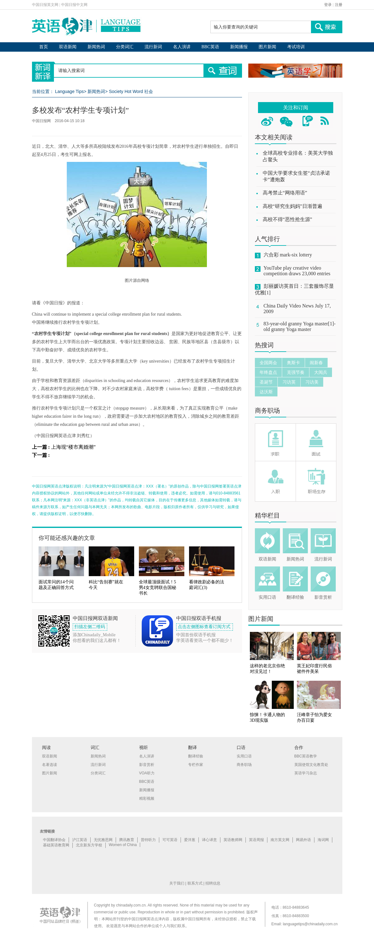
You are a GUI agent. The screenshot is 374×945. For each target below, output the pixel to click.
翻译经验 (295, 597)
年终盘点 (268, 372)
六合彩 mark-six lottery (288, 254)
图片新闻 (267, 46)
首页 (43, 46)
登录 (328, 5)
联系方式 (195, 883)
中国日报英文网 (45, 5)
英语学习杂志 (305, 773)
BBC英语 (210, 46)
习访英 (289, 382)
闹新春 (316, 362)
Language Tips (69, 91)
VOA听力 (147, 773)
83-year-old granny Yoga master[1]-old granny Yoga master (300, 326)
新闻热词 (96, 46)
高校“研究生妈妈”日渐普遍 (292, 206)
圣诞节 (266, 382)
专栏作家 (195, 764)
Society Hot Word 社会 (131, 91)
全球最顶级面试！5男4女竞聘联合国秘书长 (157, 588)
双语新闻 (67, 46)
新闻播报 (239, 46)
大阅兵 (320, 372)
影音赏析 (323, 597)
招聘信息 (212, 883)
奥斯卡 (293, 362)
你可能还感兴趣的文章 (67, 538)
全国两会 (268, 362)
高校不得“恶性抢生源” (287, 219)
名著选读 (49, 764)
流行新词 (153, 46)
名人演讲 (182, 46)
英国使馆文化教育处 (311, 764)
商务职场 (267, 410)
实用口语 (267, 597)
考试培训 (296, 46)
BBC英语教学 (305, 756)
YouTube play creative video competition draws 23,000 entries (297, 270)
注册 (338, 5)
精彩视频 (146, 798)
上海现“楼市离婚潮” (73, 447)
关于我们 (176, 883)
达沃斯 (266, 391)
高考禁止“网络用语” (285, 192)
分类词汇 (125, 46)
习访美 (312, 382)
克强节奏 (295, 372)
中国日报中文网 (74, 5)
